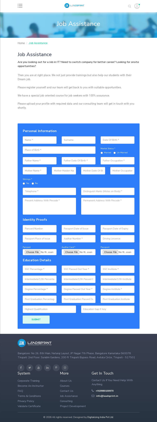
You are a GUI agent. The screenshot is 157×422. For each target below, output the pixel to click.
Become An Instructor (31, 386)
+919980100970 (104, 390)
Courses (64, 386)
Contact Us (66, 391)
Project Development (73, 406)
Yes (26, 183)
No (35, 183)
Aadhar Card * (68, 247)
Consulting (66, 401)
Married (106, 152)
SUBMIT (36, 319)
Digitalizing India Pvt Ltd (100, 417)
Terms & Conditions (29, 396)
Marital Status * (108, 148)
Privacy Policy (26, 401)
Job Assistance (38, 43)
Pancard (26, 247)
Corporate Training (28, 381)
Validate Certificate (29, 406)
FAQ (20, 391)
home (21, 43)
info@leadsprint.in (107, 396)
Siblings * (27, 179)
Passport (105, 247)
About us (66, 381)
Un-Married (120, 152)
